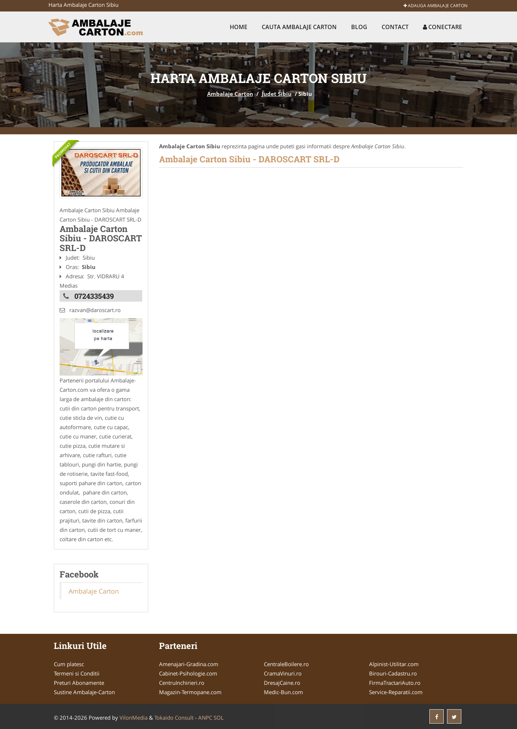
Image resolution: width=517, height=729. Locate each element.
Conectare (442, 27)
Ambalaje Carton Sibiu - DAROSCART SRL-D (249, 159)
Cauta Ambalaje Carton (299, 27)
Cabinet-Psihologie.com (188, 673)
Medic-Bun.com (283, 692)
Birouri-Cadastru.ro (393, 673)
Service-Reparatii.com (396, 692)
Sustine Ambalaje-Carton (84, 692)
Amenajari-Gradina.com (188, 664)
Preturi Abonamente (79, 682)
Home (238, 27)
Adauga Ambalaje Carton (435, 6)
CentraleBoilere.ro (286, 664)
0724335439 (94, 296)
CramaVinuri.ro (283, 673)
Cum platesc (69, 664)
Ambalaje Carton (230, 93)
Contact (395, 27)
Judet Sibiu (277, 93)
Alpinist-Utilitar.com (394, 664)
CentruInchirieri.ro (181, 682)
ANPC (205, 717)
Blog (359, 27)
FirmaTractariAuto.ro (394, 682)
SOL (219, 717)
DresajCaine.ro (282, 682)
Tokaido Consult (174, 717)
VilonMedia (134, 717)
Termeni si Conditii (76, 673)
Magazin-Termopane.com (190, 692)
